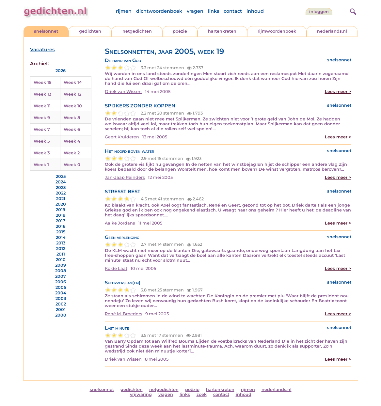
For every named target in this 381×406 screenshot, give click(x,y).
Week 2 (72, 152)
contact (233, 11)
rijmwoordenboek (277, 31)
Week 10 (73, 105)
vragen (195, 11)
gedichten (90, 31)
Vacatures (42, 50)
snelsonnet (46, 31)
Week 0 (72, 164)
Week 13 (42, 94)
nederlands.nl (332, 31)
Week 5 (42, 141)
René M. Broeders (123, 313)
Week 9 (42, 117)
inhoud (255, 11)
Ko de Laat (116, 268)
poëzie (180, 31)
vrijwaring (141, 394)
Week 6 (72, 129)
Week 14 (73, 82)
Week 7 (42, 129)
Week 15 (42, 82)
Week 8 (72, 117)
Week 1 (41, 164)
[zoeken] (352, 11)
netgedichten (137, 31)
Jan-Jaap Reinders (125, 177)
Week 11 (42, 105)
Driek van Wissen (123, 91)
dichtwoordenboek (159, 11)
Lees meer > (338, 91)
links (213, 11)
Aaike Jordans (120, 223)
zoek (202, 394)
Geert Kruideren (122, 136)
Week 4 (72, 141)
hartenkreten (222, 31)
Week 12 (72, 94)
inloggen (319, 11)
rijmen (124, 11)
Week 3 (42, 152)
